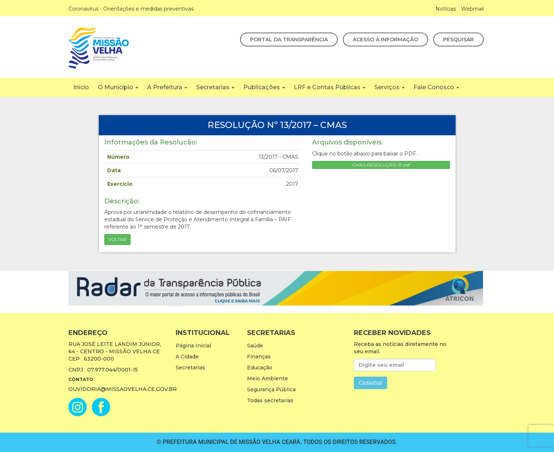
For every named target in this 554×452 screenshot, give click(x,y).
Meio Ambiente (267, 378)
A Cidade (187, 356)
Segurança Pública (271, 389)
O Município (118, 87)
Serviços (389, 87)
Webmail (472, 8)
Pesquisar (458, 39)
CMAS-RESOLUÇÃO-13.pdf (381, 164)
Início (81, 87)
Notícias (445, 8)
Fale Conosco (436, 87)
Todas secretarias (270, 400)
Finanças (259, 356)
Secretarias (215, 87)
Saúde (255, 345)
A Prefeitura (167, 87)
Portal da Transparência (289, 39)
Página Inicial (193, 345)
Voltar (117, 239)
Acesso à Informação (385, 39)
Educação (259, 367)
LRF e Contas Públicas (330, 87)
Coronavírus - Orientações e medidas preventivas (131, 8)
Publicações (264, 87)
